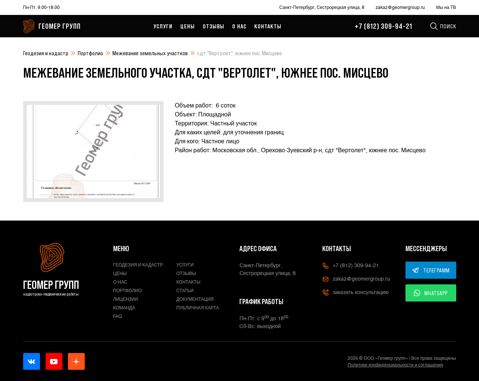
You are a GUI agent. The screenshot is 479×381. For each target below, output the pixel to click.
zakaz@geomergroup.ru (400, 7)
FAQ (117, 316)
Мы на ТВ (446, 7)
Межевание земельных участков (150, 53)
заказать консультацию (355, 292)
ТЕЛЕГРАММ (431, 270)
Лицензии (125, 299)
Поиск (442, 26)
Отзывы (213, 26)
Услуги (162, 26)
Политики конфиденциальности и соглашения (395, 365)
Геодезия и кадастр (45, 53)
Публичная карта (197, 307)
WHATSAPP (431, 293)
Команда (124, 307)
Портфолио (90, 53)
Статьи (184, 290)
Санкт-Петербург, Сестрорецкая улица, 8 (321, 7)
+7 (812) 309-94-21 (383, 26)
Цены (187, 26)
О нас (239, 26)
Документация (195, 299)
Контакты (268, 26)
